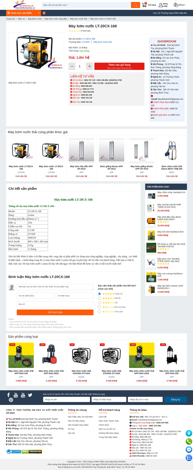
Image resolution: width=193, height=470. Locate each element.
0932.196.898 (102, 80)
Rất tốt (109, 298)
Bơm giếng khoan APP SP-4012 (111, 167)
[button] (180, 5)
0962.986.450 (86, 86)
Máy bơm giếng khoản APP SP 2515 (142, 167)
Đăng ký (175, 399)
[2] (99, 307)
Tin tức (71, 429)
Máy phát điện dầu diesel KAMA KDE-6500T (169, 218)
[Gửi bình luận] (55, 312)
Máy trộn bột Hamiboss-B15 (170, 232)
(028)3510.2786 (115, 80)
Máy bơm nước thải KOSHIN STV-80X (111, 372)
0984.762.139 (86, 98)
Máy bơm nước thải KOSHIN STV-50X (81, 372)
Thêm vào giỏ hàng (119, 66)
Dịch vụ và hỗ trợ (107, 429)
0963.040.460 (88, 92)
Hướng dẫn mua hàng (109, 433)
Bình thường (112, 307)
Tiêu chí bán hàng (76, 421)
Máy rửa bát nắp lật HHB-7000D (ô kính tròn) (169, 205)
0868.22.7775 (88, 89)
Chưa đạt (110, 311)
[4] (99, 298)
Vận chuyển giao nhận (78, 425)
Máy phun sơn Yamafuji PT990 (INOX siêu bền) (168, 260)
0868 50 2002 (151, 456)
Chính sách (104, 425)
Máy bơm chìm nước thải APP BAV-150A (141, 372)
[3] (99, 302)
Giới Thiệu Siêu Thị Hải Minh (80, 417)
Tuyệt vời (110, 293)
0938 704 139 (145, 450)
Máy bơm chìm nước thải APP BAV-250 (172, 372)
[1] (99, 311)
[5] (99, 293)
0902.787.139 (89, 80)
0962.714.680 (97, 83)
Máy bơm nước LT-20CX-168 (21, 167)
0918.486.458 (85, 83)
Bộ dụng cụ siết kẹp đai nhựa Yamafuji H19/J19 (171, 245)
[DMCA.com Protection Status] (32, 451)
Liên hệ (71, 433)
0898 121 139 (152, 453)
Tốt (108, 302)
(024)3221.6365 (111, 83)
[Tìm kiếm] (136, 5)
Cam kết (102, 417)
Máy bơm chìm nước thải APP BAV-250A (51, 372)
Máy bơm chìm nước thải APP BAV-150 (21, 372)
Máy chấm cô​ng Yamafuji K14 (171, 192)
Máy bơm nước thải (102, 42)
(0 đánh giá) (79, 31)
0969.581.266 (86, 95)
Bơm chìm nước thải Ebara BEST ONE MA (171, 167)
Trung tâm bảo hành (108, 437)
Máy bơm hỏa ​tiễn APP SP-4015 (81, 167)
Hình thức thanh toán (109, 421)
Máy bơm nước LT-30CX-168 (51, 167)
